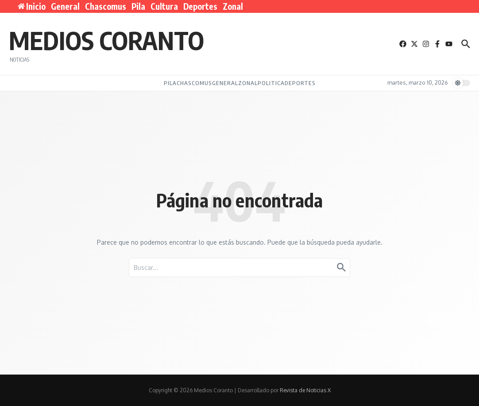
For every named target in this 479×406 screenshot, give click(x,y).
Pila (138, 6)
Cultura (164, 6)
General (65, 6)
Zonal (233, 6)
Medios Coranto (106, 39)
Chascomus (105, 6)
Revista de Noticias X (305, 390)
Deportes (200, 6)
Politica (271, 83)
